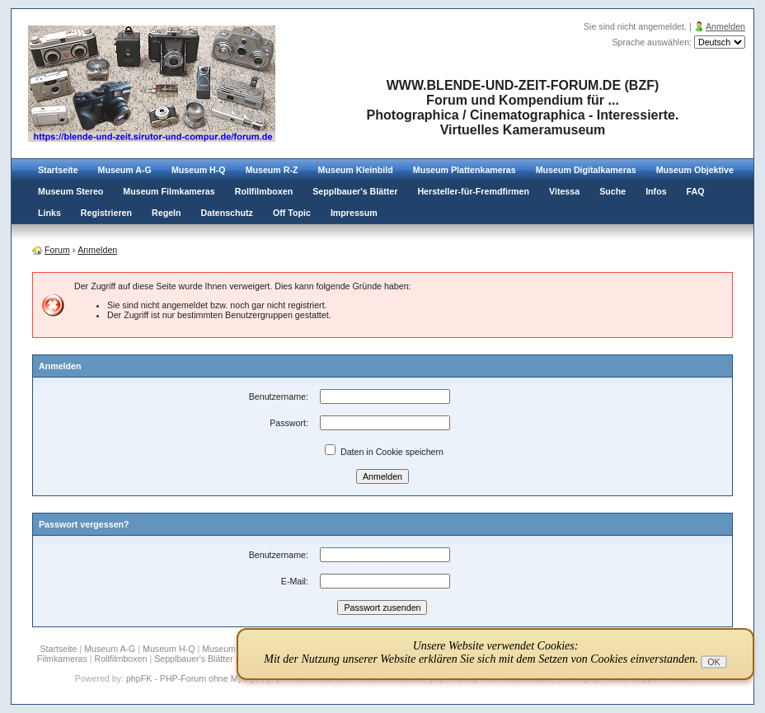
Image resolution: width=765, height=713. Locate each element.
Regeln (166, 213)
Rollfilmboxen (264, 191)
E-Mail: (294, 581)
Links (49, 213)
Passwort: (289, 423)
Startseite (58, 170)
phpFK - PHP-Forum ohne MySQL (194, 678)
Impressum (354, 213)
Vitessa (564, 191)
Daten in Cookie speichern (384, 452)
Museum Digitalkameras (586, 170)
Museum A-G (125, 170)
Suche (612, 191)
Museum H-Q (198, 170)
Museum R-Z (272, 170)
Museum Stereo (70, 191)
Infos (655, 191)
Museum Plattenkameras (464, 170)
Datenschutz (227, 213)
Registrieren (106, 213)
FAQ (696, 191)
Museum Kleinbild (355, 170)
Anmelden (725, 26)
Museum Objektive (695, 170)
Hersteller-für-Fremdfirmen (473, 191)
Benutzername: (278, 396)
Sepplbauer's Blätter (354, 191)
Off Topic (292, 213)
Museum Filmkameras (168, 191)
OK (713, 662)
